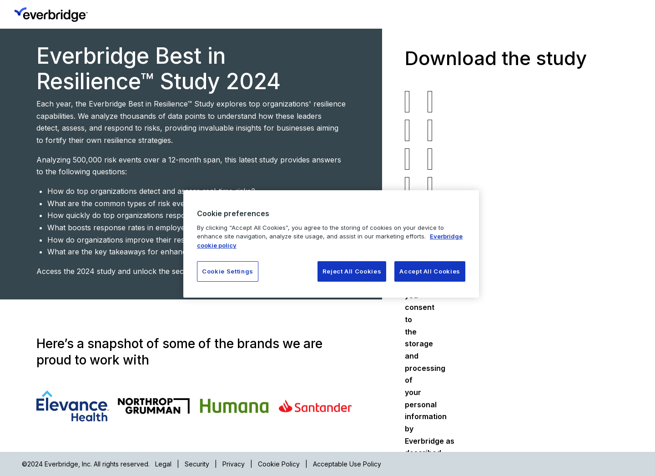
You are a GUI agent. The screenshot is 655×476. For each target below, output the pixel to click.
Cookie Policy (279, 464)
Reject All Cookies (352, 271)
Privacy (233, 464)
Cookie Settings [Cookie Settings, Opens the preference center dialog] (227, 271)
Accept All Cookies (429, 271)
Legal (163, 464)
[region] (331, 243)
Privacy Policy (541, 234)
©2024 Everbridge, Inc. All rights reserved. (86, 464)
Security (197, 464)
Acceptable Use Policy (347, 464)
